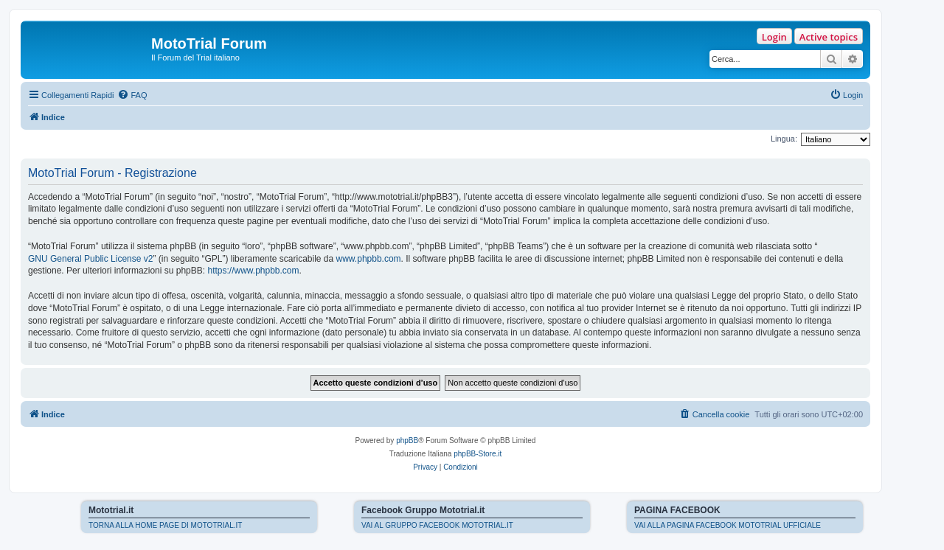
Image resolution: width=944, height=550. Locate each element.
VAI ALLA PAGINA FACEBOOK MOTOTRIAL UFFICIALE (727, 525)
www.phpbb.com (368, 259)
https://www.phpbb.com (253, 270)
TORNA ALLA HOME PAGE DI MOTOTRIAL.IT (165, 525)
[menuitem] (132, 95)
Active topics (828, 36)
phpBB (407, 440)
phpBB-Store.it (478, 454)
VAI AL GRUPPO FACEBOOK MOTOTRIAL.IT (437, 525)
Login (774, 36)
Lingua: (784, 138)
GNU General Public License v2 (90, 259)
